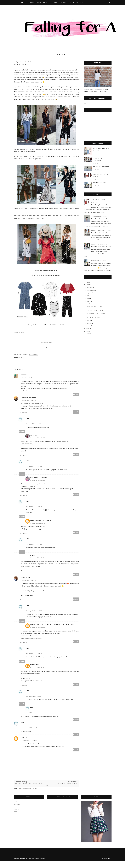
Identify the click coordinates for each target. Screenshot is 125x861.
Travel (15, 814)
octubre (89, 287)
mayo (88, 301)
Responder (76, 394)
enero (89, 326)
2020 (87, 282)
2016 (87, 331)
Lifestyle (16, 809)
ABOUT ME (23, 2)
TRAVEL (56, 2)
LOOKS (39, 2)
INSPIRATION (74, 2)
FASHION (31, 2)
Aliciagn (33, 435)
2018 (87, 284)
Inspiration (17, 807)
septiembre (90, 290)
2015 (87, 334)
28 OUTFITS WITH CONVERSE (96, 314)
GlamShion (25, 577)
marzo (89, 320)
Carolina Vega (36, 665)
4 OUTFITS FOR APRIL (94, 317)
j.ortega (25, 737)
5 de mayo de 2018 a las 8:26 (34, 506)
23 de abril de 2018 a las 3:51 (29, 400)
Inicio (46, 785)
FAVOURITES (47, 2)
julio (88, 295)
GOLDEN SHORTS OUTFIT (101, 167)
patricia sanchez (28, 397)
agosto (89, 293)
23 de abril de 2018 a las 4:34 (37, 438)
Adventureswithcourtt (40, 520)
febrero (89, 323)
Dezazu (24, 375)
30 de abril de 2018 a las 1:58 (37, 668)
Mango (30, 325)
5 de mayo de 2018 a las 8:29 (34, 696)
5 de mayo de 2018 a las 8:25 (34, 423)
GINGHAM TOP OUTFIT (100, 183)
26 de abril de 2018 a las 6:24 (29, 580)
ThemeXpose (30, 858)
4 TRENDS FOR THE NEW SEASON (100, 175)
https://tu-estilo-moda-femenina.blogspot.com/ (52, 624)
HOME (15, 2)
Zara (36, 325)
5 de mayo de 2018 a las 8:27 (34, 611)
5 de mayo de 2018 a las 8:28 (34, 653)
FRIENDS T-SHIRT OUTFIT (95, 310)
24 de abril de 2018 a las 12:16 (38, 558)
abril (88, 304)
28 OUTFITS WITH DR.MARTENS (98, 159)
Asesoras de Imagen (38, 477)
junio (88, 298)
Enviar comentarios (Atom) (29, 788)
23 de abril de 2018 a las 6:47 (37, 480)
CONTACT (83, 2)
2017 (87, 328)
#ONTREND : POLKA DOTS (95, 306)
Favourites (17, 804)
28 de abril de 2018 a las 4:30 (37, 627)
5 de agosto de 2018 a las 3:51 (30, 740)
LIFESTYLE (64, 2)
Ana (27, 418)
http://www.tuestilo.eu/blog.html (31, 638)
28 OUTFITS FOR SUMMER (99, 244)
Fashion (22, 357)
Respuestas (23, 412)
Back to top (107, 858)
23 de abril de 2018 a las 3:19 (29, 378)
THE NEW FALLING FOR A (101, 148)
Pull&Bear (55, 325)
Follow (85, 103)
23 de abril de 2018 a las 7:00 (37, 523)
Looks (15, 811)
